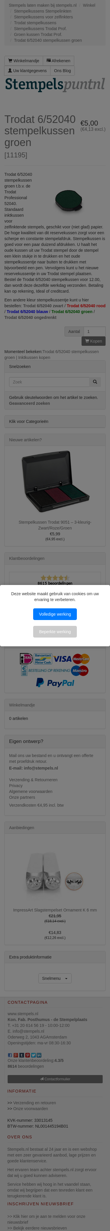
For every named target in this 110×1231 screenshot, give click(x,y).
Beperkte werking (55, 631)
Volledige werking (55, 614)
